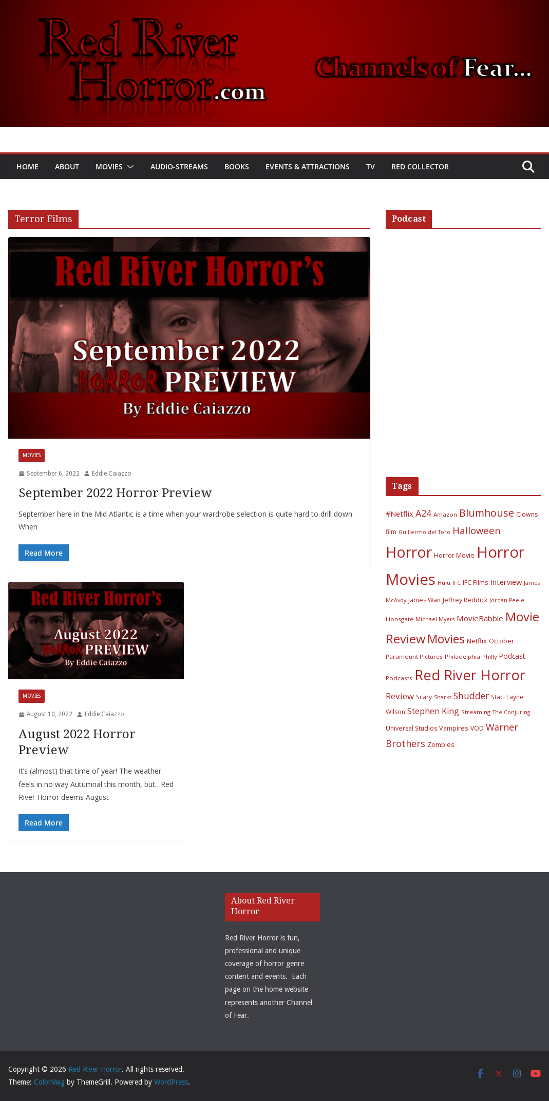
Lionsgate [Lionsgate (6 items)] (399, 619)
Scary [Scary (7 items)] (424, 697)
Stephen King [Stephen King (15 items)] (433, 711)
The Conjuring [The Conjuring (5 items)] (511, 712)
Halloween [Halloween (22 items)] (476, 530)
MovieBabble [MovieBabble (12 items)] (480, 618)
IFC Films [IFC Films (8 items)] (475, 582)
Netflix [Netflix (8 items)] (477, 640)
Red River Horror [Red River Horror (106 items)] (469, 674)
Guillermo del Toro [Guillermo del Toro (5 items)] (424, 532)
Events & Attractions (308, 166)
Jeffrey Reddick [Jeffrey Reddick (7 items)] (465, 600)
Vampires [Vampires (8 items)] (453, 728)
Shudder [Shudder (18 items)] (471, 696)
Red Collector (420, 166)
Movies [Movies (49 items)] (446, 639)
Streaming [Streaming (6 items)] (475, 712)
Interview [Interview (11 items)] (506, 582)
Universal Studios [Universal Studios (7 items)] (411, 728)
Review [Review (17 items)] (400, 696)
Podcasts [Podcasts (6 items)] (399, 678)
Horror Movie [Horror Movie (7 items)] (454, 555)
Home (27, 166)
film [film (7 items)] (391, 531)
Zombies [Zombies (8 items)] (441, 744)
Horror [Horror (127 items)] (409, 552)
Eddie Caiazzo (111, 473)
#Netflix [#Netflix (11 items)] (399, 513)
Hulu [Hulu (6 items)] (444, 582)
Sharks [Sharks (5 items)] (442, 697)
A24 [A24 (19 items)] (423, 513)
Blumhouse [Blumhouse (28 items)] (486, 513)
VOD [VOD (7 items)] (477, 728)
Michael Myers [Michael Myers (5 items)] (435, 619)
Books (236, 166)
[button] (128, 167)
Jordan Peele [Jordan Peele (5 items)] (506, 600)
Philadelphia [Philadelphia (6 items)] (462, 656)
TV (370, 166)
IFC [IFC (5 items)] (456, 582)
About (67, 166)
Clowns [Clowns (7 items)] (527, 514)
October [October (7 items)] (501, 641)
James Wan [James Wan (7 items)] (424, 600)
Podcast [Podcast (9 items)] (512, 656)
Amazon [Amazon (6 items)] (445, 514)
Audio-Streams (179, 166)
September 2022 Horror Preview (115, 493)
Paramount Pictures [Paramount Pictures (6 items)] (414, 656)
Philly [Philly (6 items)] (489, 656)
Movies (109, 166)
